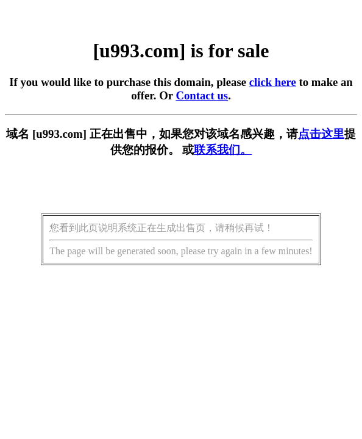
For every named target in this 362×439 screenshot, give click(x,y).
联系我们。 (223, 149)
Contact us (202, 95)
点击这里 (321, 133)
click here (272, 82)
